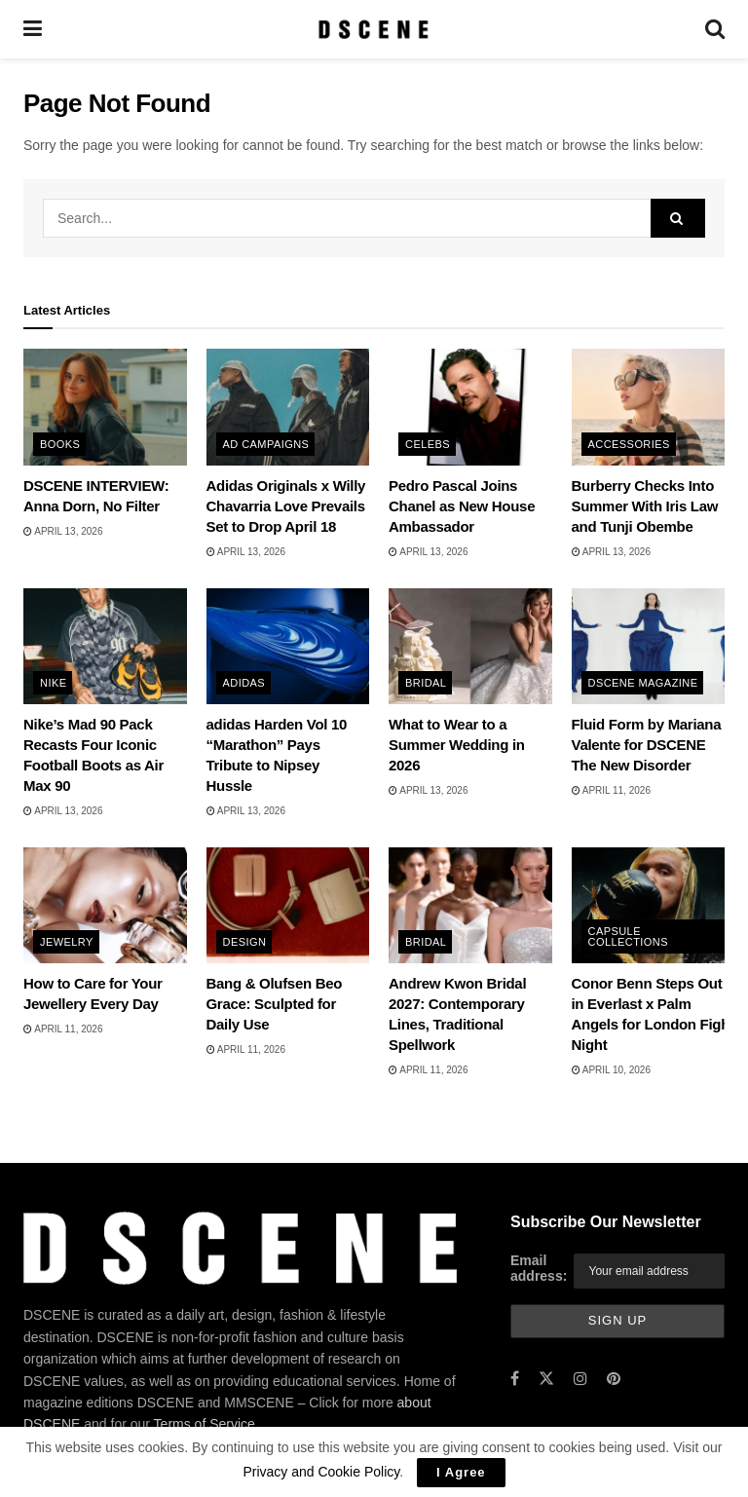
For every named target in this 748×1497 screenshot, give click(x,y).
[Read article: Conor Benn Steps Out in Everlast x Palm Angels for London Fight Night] (653, 905)
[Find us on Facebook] (514, 1379)
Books (60, 444)
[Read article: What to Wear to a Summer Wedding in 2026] (470, 646)
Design (245, 942)
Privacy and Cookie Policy (321, 1471)
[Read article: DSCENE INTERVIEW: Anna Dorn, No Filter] (105, 407)
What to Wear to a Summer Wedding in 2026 (457, 744)
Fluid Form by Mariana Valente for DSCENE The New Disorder (647, 744)
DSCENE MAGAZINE (643, 683)
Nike (53, 683)
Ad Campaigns (266, 444)
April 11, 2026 (611, 790)
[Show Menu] (32, 29)
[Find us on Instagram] (580, 1379)
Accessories (629, 444)
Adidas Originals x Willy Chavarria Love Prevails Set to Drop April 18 (286, 506)
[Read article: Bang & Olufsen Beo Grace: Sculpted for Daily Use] (288, 905)
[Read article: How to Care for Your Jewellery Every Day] (105, 905)
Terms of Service (204, 1424)
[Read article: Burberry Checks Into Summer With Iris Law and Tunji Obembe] (653, 407)
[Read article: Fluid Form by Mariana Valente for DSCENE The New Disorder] (653, 646)
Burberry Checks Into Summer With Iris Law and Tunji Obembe (645, 506)
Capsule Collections (628, 936)
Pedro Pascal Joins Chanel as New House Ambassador (462, 506)
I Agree (461, 1472)
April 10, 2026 (611, 1070)
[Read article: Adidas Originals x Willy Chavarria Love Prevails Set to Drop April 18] (288, 407)
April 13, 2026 (62, 531)
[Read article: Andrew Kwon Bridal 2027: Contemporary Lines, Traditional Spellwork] (470, 905)
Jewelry (67, 942)
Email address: (538, 1268)
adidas (244, 683)
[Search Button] (715, 29)
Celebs (427, 444)
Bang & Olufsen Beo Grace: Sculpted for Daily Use (274, 1003)
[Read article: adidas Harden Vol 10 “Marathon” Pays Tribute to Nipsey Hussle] (288, 646)
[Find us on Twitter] (546, 1379)
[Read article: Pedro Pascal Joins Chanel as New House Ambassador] (470, 407)
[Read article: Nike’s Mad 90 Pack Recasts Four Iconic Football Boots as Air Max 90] (105, 646)
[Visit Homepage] (373, 29)
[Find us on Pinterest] (613, 1379)
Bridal (425, 683)
